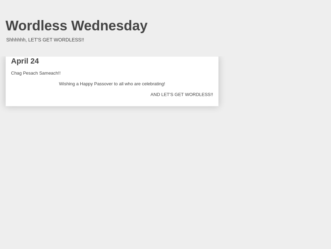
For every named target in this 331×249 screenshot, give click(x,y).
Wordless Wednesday (77, 25)
